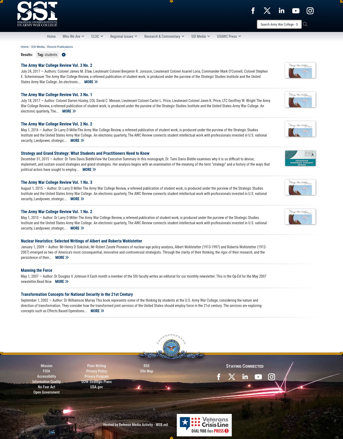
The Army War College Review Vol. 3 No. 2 (56, 65)
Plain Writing (96, 366)
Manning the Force (36, 270)
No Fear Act (46, 387)
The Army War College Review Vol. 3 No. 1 (56, 94)
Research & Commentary (164, 36)
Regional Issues (123, 36)
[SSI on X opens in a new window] (231, 376)
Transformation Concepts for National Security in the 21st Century (77, 294)
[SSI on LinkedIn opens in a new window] (245, 376)
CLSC (97, 36)
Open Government (46, 392)
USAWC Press (229, 36)
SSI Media (200, 36)
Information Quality (47, 382)
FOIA (46, 371)
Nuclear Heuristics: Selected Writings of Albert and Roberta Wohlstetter (81, 241)
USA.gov (96, 387)
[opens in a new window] (253, 10)
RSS (147, 366)
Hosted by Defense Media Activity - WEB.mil (135, 425)
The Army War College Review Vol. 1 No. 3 (56, 182)
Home (51, 36)
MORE (91, 82)
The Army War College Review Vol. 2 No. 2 (56, 124)
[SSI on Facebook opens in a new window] (218, 376)
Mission (46, 366)
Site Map (146, 371)
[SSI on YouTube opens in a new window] (258, 376)
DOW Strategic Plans (96, 382)
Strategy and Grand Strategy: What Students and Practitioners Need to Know (85, 153)
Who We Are (74, 36)
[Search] (279, 24)
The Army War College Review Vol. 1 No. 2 (56, 211)
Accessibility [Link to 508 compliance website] (46, 376)
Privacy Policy (96, 371)
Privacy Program (97, 376)
